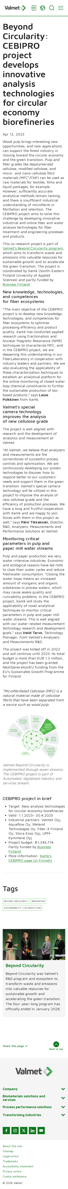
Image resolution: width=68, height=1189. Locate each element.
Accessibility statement (18, 1166)
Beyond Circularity (16, 901)
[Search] (51, 7)
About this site (12, 1146)
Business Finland (16, 284)
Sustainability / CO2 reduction (22, 907)
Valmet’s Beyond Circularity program (33, 248)
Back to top (56, 1045)
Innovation (38, 901)
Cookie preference (14, 1176)
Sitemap (8, 1151)
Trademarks (10, 1161)
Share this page (15, 1046)
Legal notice (11, 1156)
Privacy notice (12, 1171)
